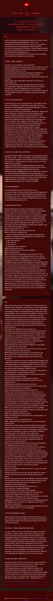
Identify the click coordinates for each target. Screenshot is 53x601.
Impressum (26, 600)
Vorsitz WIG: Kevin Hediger (35, 598)
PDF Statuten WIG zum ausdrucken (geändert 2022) (20, 581)
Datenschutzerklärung (45, 598)
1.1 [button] (6, 37)
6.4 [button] (6, 302)
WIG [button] (27, 13)
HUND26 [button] (36, 13)
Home (15, 13)
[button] (47, 293)
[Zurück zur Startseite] (26, 5)
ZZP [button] (21, 13)
